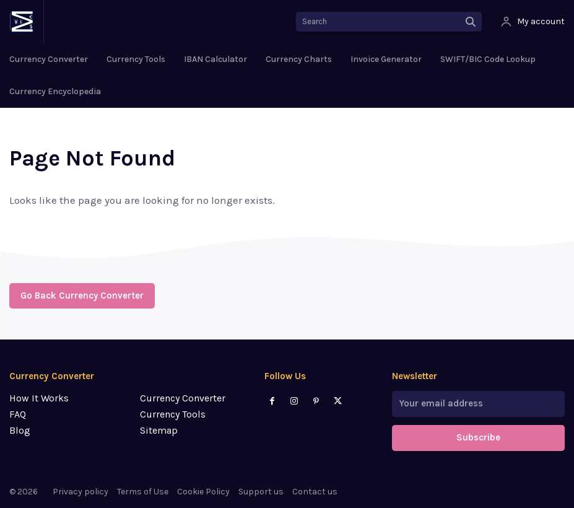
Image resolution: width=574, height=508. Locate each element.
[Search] (470, 22)
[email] (478, 404)
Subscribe (478, 438)
